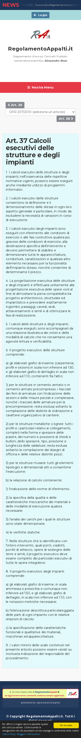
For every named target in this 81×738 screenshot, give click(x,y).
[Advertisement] (41, 74)
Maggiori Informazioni (28, 734)
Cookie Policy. (9, 734)
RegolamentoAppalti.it (40, 49)
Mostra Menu (40, 87)
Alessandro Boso (55, 60)
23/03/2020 (24, 5)
